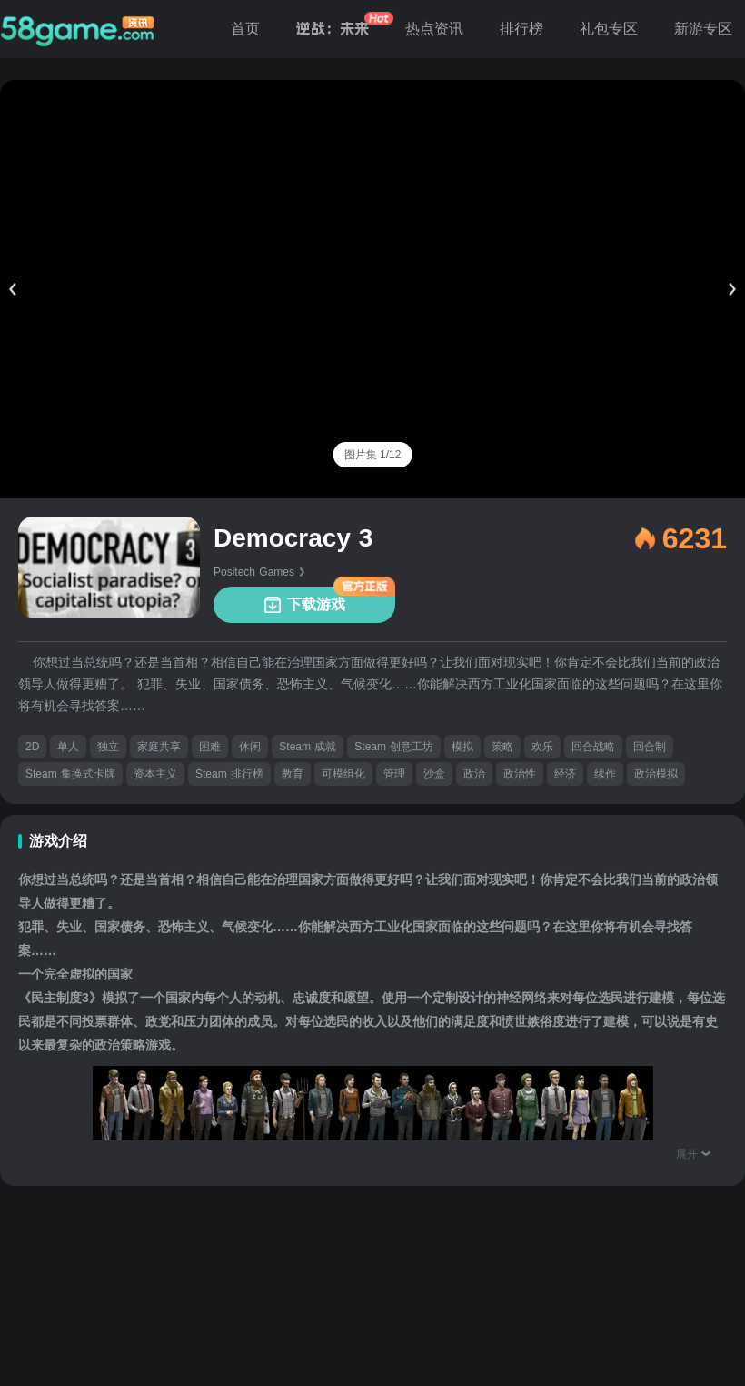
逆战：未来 (332, 28)
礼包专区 (609, 28)
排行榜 (521, 28)
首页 (245, 28)
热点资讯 (434, 28)
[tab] (372, 454)
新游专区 (703, 28)
